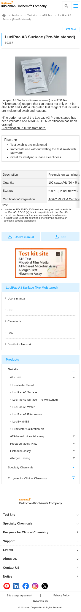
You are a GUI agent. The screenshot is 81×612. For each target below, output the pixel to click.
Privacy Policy (61, 595)
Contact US (11, 567)
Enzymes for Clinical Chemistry (25, 532)
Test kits (32, 15)
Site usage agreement (19, 595)
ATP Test (47, 15)
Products (16, 15)
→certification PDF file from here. (24, 128)
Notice (7, 576)
